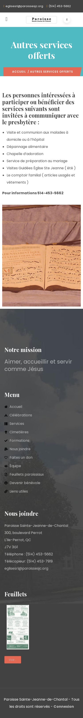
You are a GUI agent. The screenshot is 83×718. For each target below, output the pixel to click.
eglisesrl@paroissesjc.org (24, 6)
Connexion (64, 706)
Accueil (19, 72)
